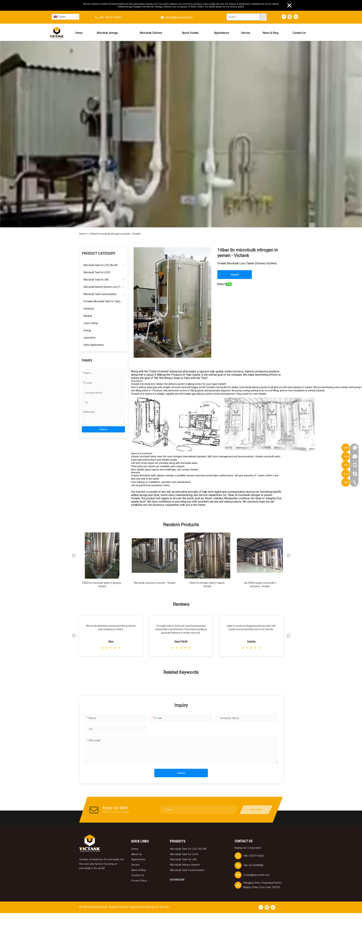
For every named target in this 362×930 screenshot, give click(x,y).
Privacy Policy (139, 880)
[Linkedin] (290, 16)
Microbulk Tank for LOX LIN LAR (101, 265)
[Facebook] (284, 16)
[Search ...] (243, 16)
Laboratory (89, 337)
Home (82, 233)
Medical (88, 316)
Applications (138, 859)
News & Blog (138, 870)
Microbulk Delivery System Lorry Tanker (103, 288)
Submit (103, 429)
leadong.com (151, 906)
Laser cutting (91, 323)
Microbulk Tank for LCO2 (97, 272)
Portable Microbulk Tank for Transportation (103, 302)
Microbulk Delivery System (185, 864)
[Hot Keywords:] (263, 16)
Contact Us (137, 875)
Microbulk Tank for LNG (96, 279)
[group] (102, 561)
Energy (87, 330)
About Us (136, 854)
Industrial (89, 308)
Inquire (234, 274)
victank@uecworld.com (179, 17)
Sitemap (164, 906)
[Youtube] (296, 16)
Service (135, 864)
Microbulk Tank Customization (100, 294)
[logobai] (89, 843)
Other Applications (94, 345)
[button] (74, 555)
